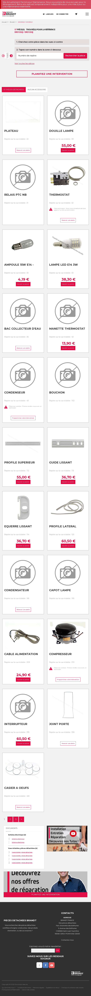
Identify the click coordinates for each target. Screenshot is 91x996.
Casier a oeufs (16, 787)
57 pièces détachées (14, 90)
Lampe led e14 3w (63, 264)
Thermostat (59, 194)
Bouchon (57, 392)
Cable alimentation (21, 654)
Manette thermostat (67, 328)
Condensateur (16, 590)
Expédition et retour (52, 987)
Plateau (11, 130)
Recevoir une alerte (23, 150)
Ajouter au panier (68, 150)
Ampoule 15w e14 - (19, 264)
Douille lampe (61, 130)
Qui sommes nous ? (8, 987)
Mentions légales (38, 987)
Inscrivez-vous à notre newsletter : (45, 946)
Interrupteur (15, 724)
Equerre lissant (18, 526)
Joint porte (59, 724)
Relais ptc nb (15, 194)
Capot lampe (60, 590)
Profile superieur (19, 462)
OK (57, 950)
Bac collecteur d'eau (22, 328)
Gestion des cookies (28, 990)
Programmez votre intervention (23, 418)
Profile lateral (62, 526)
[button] (3, 55)
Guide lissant (60, 462)
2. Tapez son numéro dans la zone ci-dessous (38, 50)
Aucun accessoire (37, 90)
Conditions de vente (24, 987)
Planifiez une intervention (52, 73)
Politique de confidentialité (11, 990)
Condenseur (14, 392)
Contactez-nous (67, 940)
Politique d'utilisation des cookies (72, 987)
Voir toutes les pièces (24, 63)
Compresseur (60, 654)
